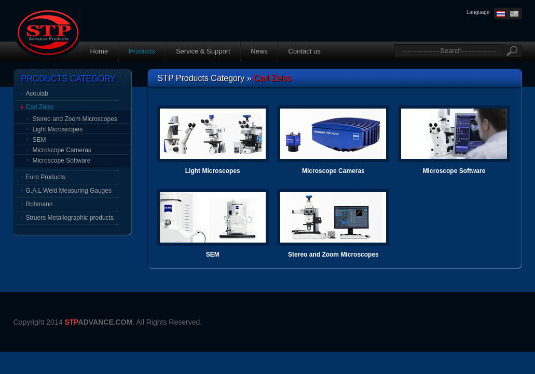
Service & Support (203, 51)
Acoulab (37, 93)
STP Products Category (201, 78)
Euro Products (45, 177)
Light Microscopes (57, 129)
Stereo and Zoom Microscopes (74, 119)
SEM (39, 139)
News (259, 51)
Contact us (305, 51)
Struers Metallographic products (70, 217)
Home (99, 51)
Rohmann (39, 204)
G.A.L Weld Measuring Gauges (69, 190)
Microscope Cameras (61, 150)
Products (142, 51)
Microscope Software (61, 160)
